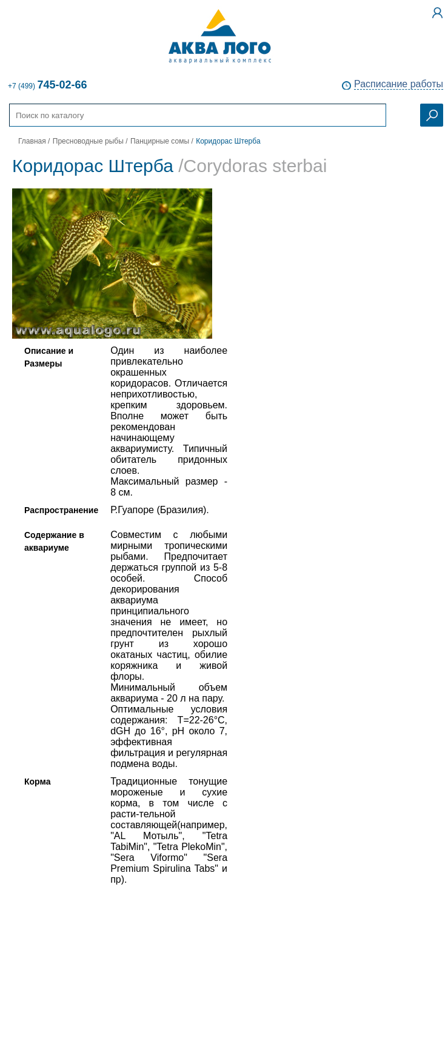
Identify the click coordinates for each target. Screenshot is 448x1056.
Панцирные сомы (159, 141)
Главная (32, 141)
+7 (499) (47, 85)
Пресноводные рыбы (88, 141)
